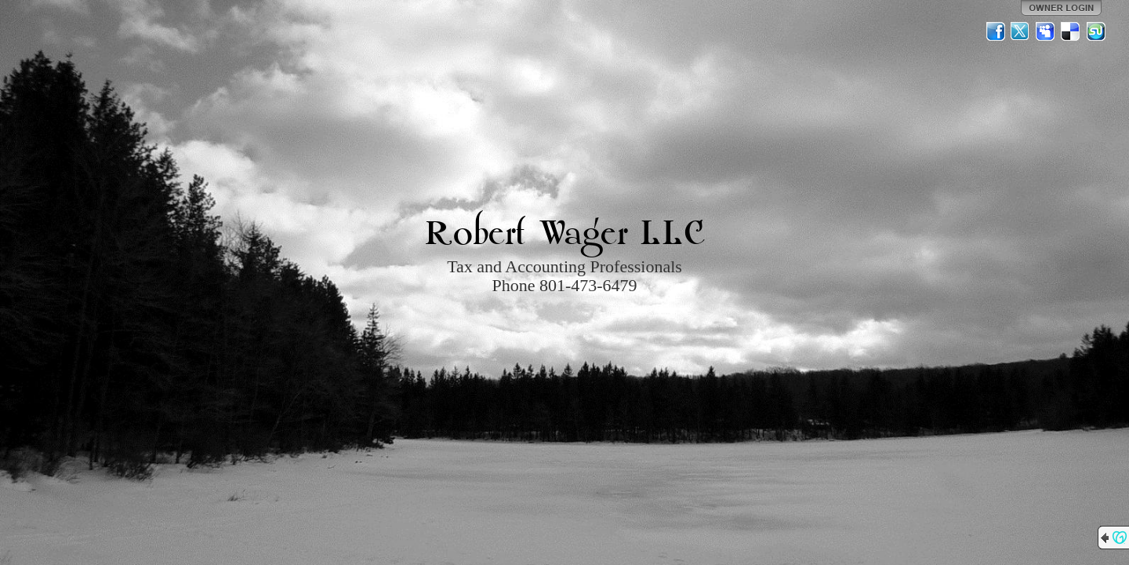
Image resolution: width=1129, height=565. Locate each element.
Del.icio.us (1071, 31)
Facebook (996, 31)
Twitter (1021, 31)
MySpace (1046, 31)
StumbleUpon (1096, 31)
